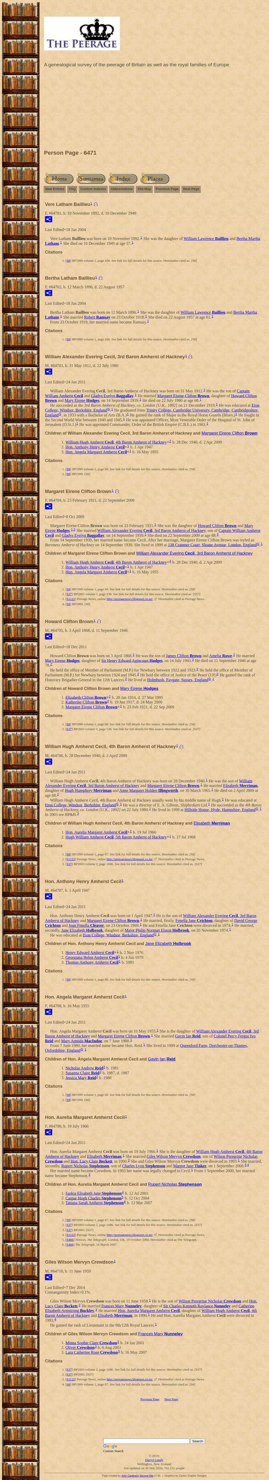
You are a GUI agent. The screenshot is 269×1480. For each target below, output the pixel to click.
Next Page (191, 189)
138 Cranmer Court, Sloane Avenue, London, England (212, 544)
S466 (69, 1240)
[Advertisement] (154, 110)
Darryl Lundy (154, 1460)
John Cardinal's (130, 1475)
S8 (68, 261)
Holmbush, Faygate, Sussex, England (177, 680)
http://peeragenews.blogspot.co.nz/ (130, 599)
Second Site (146, 1475)
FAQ (72, 189)
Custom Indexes (93, 189)
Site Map (144, 189)
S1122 (70, 599)
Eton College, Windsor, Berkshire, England (80, 805)
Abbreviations (122, 189)
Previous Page (167, 189)
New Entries (54, 189)
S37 (69, 594)
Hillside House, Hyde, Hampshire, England (220, 809)
